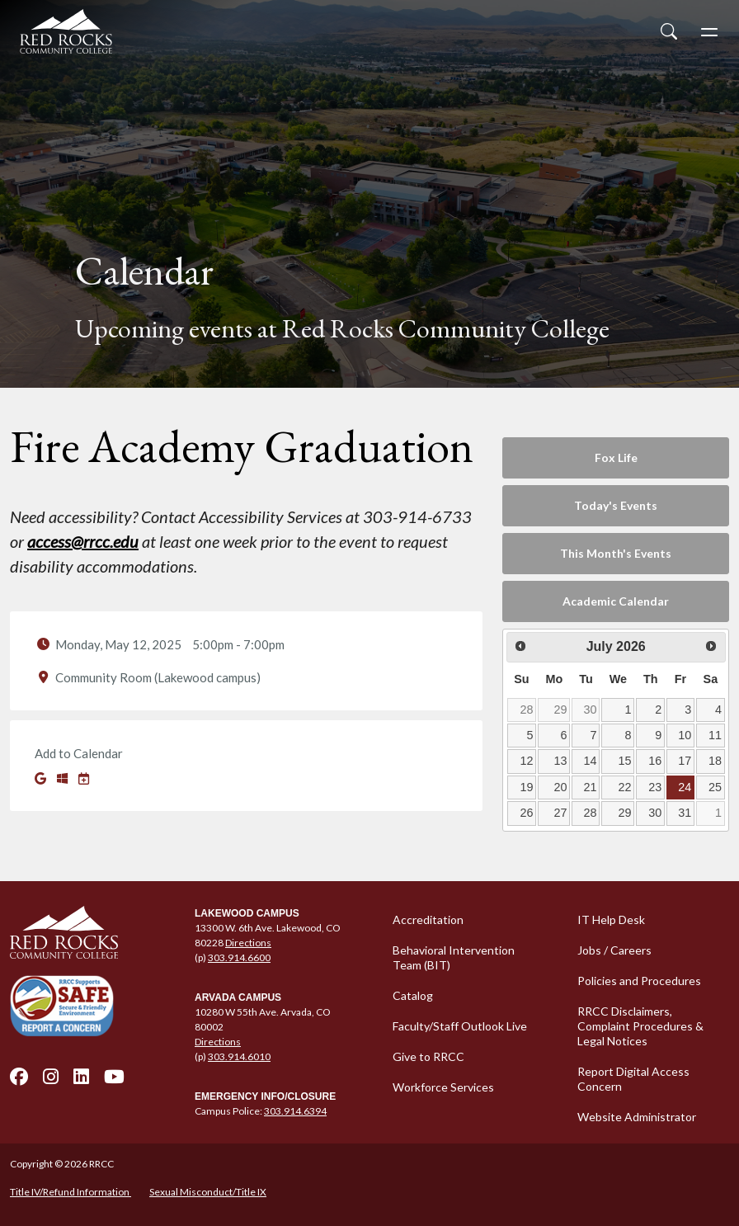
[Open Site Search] (668, 31)
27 (560, 812)
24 (684, 787)
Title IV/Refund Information (70, 1192)
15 (624, 760)
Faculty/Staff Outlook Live (460, 1026)
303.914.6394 (295, 1111)
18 (715, 760)
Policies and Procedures (639, 981)
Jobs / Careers (614, 950)
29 (560, 709)
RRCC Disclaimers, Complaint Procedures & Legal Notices (640, 1026)
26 (526, 812)
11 (715, 735)
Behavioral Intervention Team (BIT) (454, 957)
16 (654, 760)
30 (590, 709)
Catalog (413, 995)
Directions (248, 942)
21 (590, 787)
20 (560, 787)
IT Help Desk (611, 919)
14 (590, 760)
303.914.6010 (239, 1056)
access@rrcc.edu (83, 541)
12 (526, 760)
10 (684, 735)
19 (526, 787)
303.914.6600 (239, 957)
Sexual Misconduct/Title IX (207, 1192)
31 (684, 812)
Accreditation (428, 919)
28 (526, 709)
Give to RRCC (428, 1056)
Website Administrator (636, 1117)
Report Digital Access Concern (633, 1078)
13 (560, 760)
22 (624, 787)
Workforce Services (443, 1087)
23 (654, 787)
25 (715, 787)
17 (684, 760)
